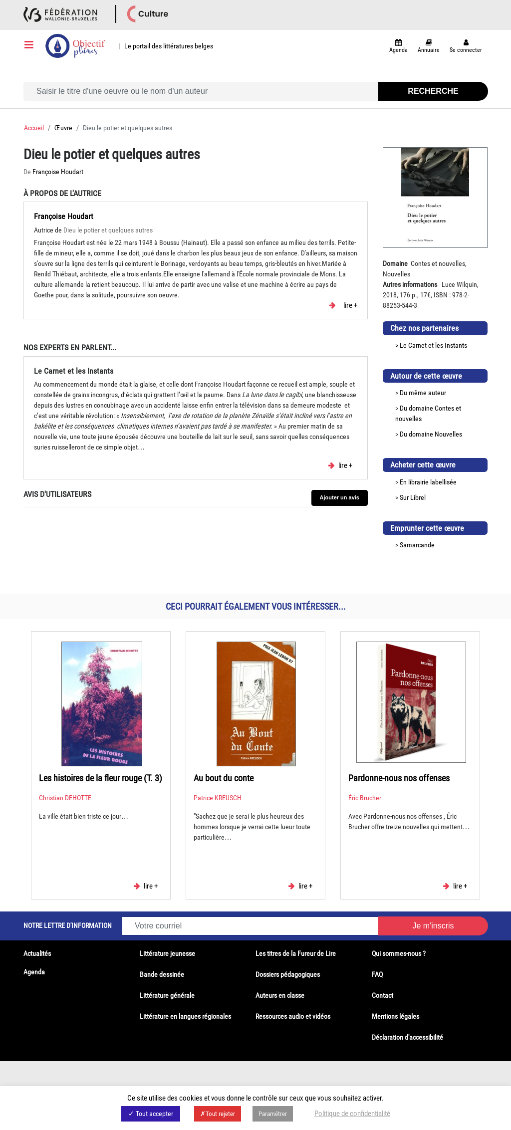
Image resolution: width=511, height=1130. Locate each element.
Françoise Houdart (57, 172)
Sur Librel (413, 497)
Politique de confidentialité (352, 1113)
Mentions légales (395, 1016)
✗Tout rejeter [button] (217, 1114)
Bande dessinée (162, 974)
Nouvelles (448, 434)
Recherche (433, 91)
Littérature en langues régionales (185, 1016)
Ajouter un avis (339, 497)
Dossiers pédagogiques (288, 974)
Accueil (34, 128)
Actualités (37, 953)
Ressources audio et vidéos (293, 1016)
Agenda (34, 972)
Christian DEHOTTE (65, 798)
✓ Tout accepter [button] (150, 1114)
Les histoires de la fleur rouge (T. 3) (100, 778)
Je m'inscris (433, 925)
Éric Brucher (364, 798)
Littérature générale (167, 995)
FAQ (377, 974)
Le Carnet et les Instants (433, 345)
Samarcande (417, 545)
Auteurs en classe (280, 995)
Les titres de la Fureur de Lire (296, 953)
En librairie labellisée (428, 482)
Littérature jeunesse (167, 953)
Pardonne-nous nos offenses (399, 778)
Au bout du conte (224, 778)
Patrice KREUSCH (218, 798)
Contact (382, 995)
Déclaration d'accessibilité (407, 1037)
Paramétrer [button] (272, 1114)
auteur (437, 393)
